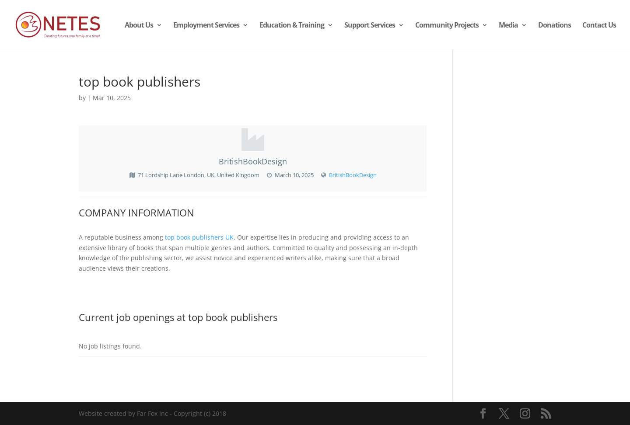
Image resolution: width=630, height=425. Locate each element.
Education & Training (291, 26)
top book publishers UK (199, 237)
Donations (554, 26)
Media (508, 26)
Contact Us (599, 26)
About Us (139, 26)
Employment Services (206, 26)
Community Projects (447, 26)
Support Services (369, 26)
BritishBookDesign (353, 175)
